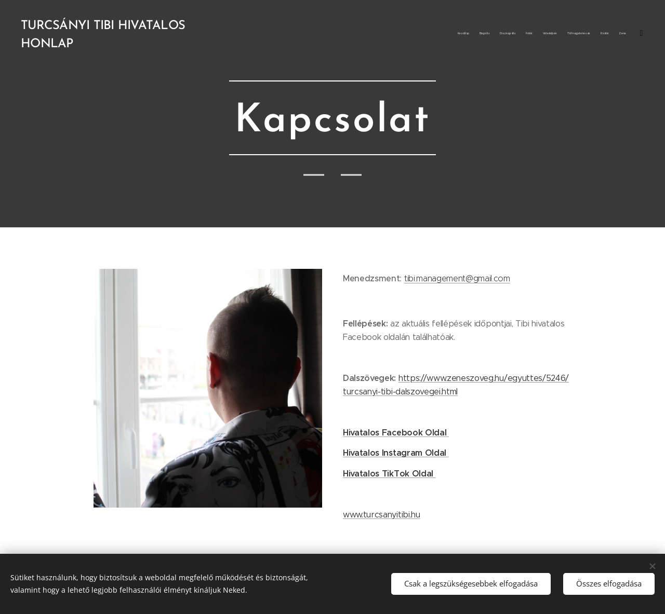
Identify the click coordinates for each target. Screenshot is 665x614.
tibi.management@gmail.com (457, 278)
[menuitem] (562, 34)
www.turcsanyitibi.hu (381, 515)
